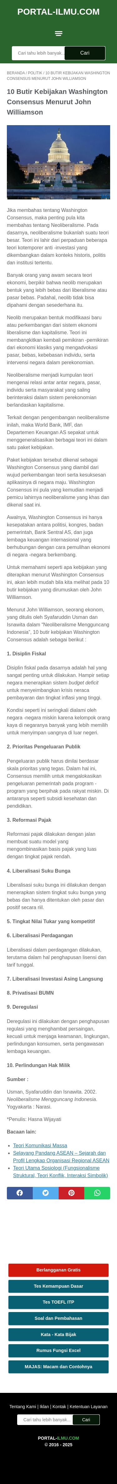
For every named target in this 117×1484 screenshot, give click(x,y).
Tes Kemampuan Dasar (58, 1286)
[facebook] (20, 1193)
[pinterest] (72, 1193)
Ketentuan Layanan (87, 1406)
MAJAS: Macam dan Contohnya (58, 1366)
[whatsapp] (97, 1193)
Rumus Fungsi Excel (59, 1350)
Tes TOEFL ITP (58, 1302)
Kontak (59, 1406)
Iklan (44, 1406)
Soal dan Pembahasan (58, 1318)
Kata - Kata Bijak (58, 1334)
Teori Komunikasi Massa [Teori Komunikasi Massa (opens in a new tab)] (40, 1145)
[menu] (58, 33)
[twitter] (46, 1193)
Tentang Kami (23, 1406)
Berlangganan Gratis (59, 1269)
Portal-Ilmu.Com (58, 12)
